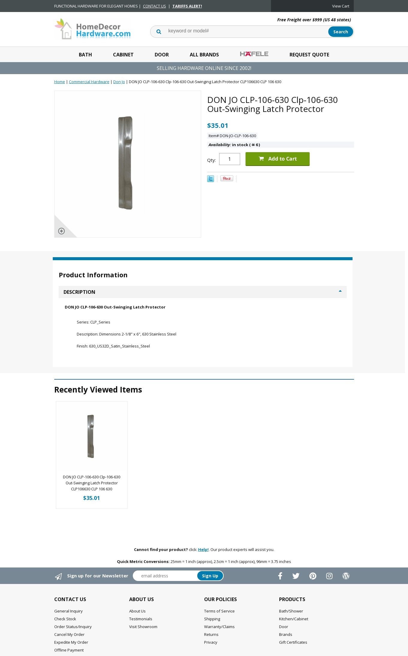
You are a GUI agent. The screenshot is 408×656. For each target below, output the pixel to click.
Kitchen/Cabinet (293, 618)
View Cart (340, 6)
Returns (211, 634)
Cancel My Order (69, 634)
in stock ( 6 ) (234, 144)
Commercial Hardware (89, 81)
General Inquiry (68, 611)
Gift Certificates (293, 642)
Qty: (211, 160)
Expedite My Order (71, 642)
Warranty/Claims (219, 626)
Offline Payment (69, 650)
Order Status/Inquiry (73, 626)
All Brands (204, 54)
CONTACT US (154, 6)
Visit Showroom (143, 626)
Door (162, 54)
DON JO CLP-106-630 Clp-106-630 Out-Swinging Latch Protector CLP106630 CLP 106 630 (91, 483)
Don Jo (119, 81)
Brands (285, 634)
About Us (137, 611)
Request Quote (309, 54)
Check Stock (65, 618)
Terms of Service (219, 611)
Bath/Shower (291, 611)
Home (59, 81)
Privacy (210, 642)
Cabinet (123, 54)
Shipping (212, 618)
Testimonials (140, 618)
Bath (85, 54)
